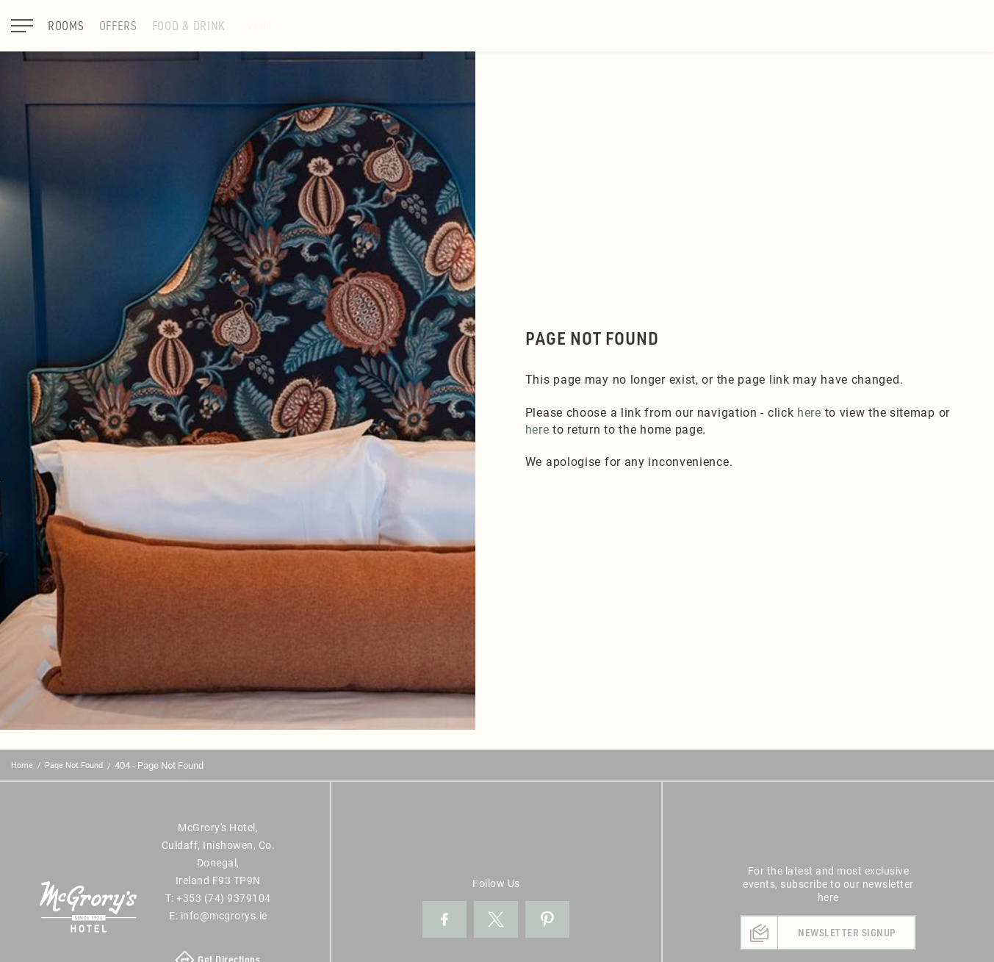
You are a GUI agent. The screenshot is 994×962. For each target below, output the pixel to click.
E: (218, 915)
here (809, 412)
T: (218, 898)
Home (22, 764)
